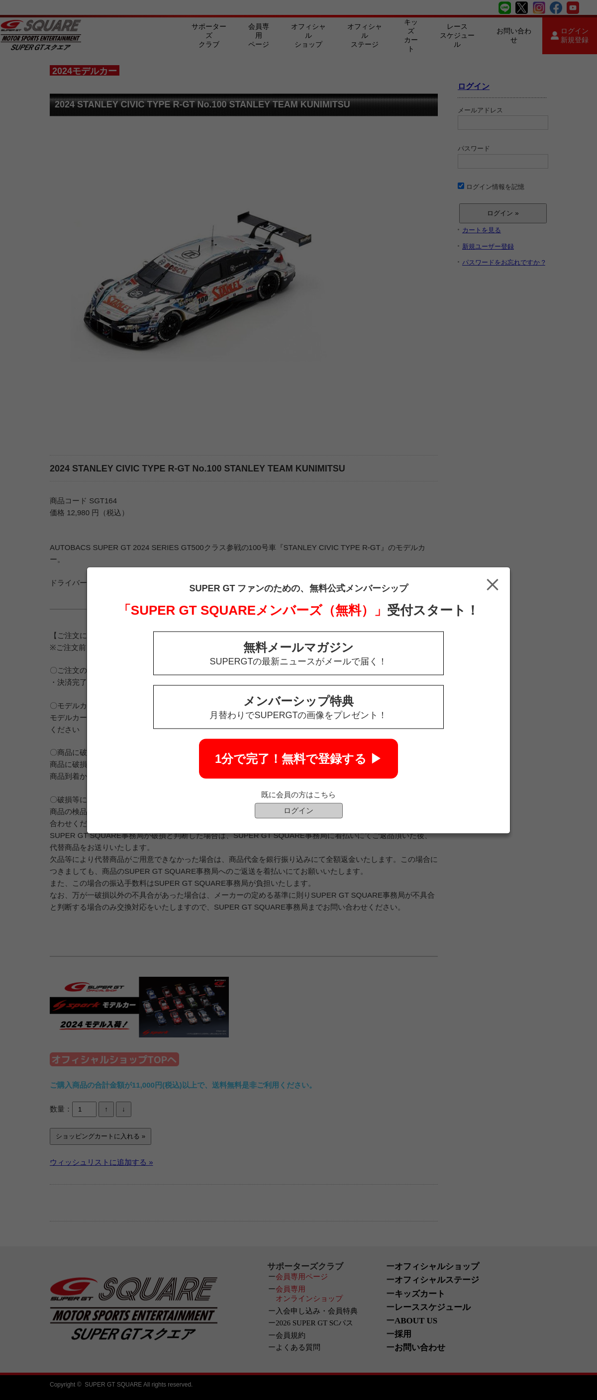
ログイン (298, 810)
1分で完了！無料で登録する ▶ (298, 758)
